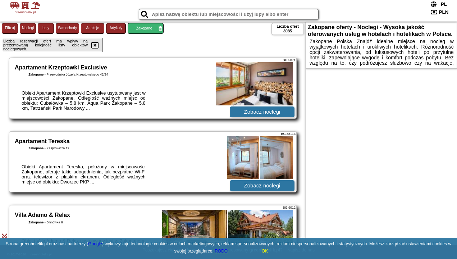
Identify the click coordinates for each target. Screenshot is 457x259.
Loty (45, 28)
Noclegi (28, 28)
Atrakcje (92, 28)
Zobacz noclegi (262, 112)
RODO (221, 251)
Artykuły (116, 28)
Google (95, 243)
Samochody (67, 28)
